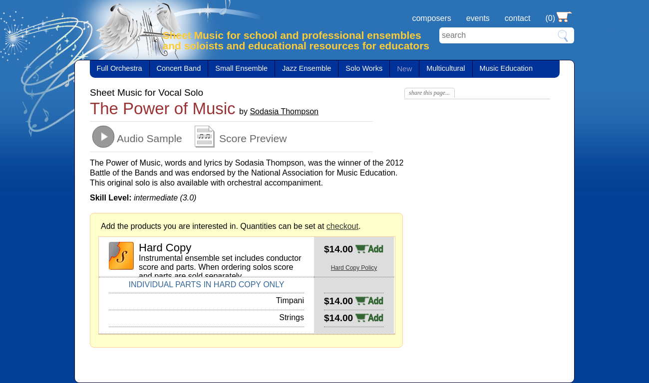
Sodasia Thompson (284, 111)
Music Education (506, 68)
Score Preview (253, 138)
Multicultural (445, 68)
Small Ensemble (241, 68)
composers (431, 18)
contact (518, 18)
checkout (342, 226)
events (478, 18)
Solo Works (363, 68)
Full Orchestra (119, 68)
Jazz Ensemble (306, 68)
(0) (550, 18)
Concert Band (179, 68)
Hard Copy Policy (354, 267)
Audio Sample (149, 138)
